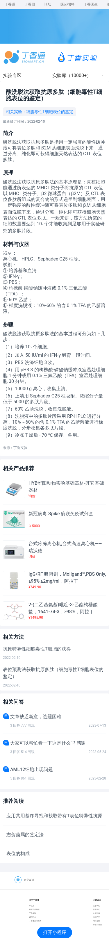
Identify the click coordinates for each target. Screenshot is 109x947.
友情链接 (96, 913)
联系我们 (96, 909)
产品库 (31, 906)
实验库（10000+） (71, 75)
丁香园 (29, 4)
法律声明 (96, 917)
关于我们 (96, 906)
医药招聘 (67, 4)
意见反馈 (29, 879)
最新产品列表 (34, 909)
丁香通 (10, 4)
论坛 (47, 4)
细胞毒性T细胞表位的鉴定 (49, 111)
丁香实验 (32, 913)
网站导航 (96, 921)
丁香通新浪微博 (35, 921)
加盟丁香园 (97, 924)
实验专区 (12, 75)
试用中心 (32, 917)
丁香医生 (91, 4)
